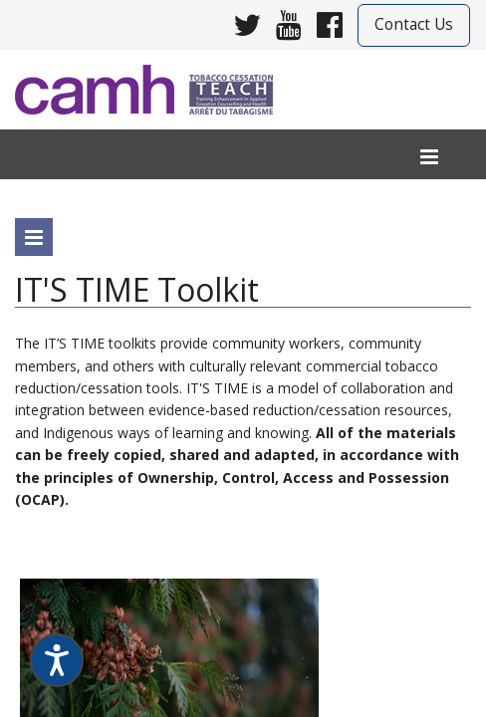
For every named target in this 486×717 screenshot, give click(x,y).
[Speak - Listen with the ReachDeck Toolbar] (57, 660)
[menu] (429, 157)
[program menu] (34, 237)
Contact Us (413, 24)
